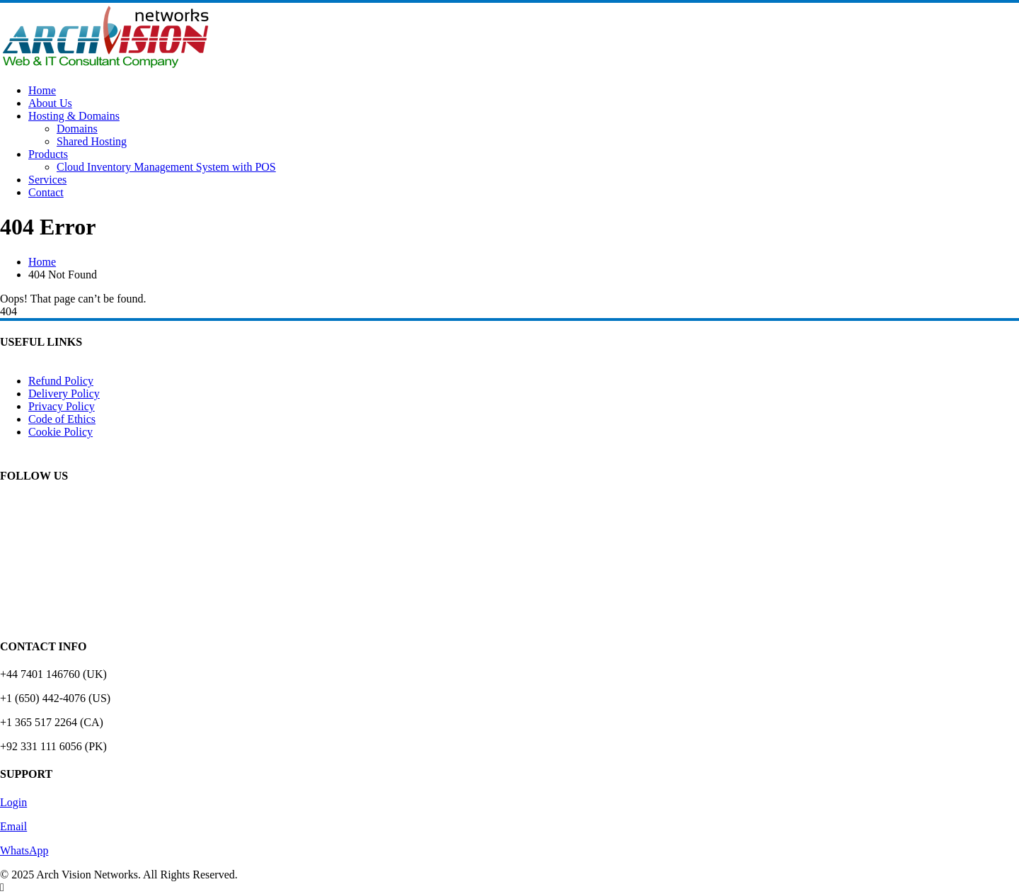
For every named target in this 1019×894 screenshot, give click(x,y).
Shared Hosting (92, 141)
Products (48, 154)
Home (42, 90)
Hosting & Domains (74, 116)
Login (13, 802)
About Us (50, 103)
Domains (77, 129)
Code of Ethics (62, 419)
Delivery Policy (64, 393)
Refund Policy (60, 381)
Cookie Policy (60, 432)
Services (47, 180)
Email (13, 826)
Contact (46, 192)
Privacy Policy (61, 406)
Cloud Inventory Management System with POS (166, 167)
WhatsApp (24, 850)
